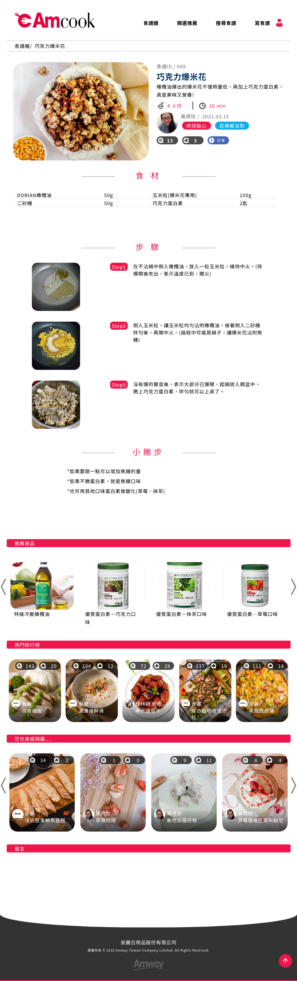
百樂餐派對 (232, 125)
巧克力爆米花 (50, 45)
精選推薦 (187, 22)
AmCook (55, 20)
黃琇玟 (188, 116)
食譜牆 (151, 22)
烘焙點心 (196, 125)
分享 (217, 140)
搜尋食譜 (226, 22)
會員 (279, 23)
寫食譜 (262, 22)
